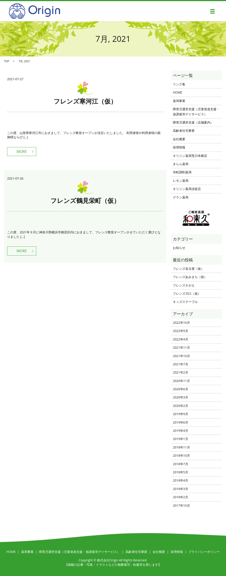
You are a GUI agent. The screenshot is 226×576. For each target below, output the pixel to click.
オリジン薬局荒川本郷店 (190, 156)
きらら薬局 (180, 164)
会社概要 (179, 139)
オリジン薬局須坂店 (187, 189)
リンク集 (179, 84)
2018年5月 (180, 472)
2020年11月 (181, 381)
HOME (177, 92)
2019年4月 (180, 430)
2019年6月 (180, 422)
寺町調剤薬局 (182, 172)
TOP (6, 61)
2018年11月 (181, 447)
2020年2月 (180, 406)
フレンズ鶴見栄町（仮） (85, 200)
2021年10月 (181, 356)
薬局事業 (179, 101)
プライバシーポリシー (204, 552)
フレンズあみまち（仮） (190, 277)
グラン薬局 (180, 197)
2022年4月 (180, 339)
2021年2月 (180, 372)
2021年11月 (181, 347)
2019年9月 (180, 414)
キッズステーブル (185, 302)
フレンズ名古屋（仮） (188, 268)
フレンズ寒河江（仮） (85, 101)
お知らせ (179, 248)
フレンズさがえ (184, 285)
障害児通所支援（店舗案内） (193, 122)
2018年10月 (181, 455)
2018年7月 (180, 464)
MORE (22, 151)
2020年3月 (180, 397)
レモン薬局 (180, 180)
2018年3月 (180, 489)
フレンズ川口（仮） (187, 293)
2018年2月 (180, 497)
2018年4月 (180, 480)
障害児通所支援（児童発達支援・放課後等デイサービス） (196, 111)
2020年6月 (180, 389)
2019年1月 (180, 439)
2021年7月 (180, 364)
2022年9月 (180, 331)
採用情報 (179, 147)
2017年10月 (181, 505)
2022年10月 (181, 322)
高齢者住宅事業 (184, 130)
